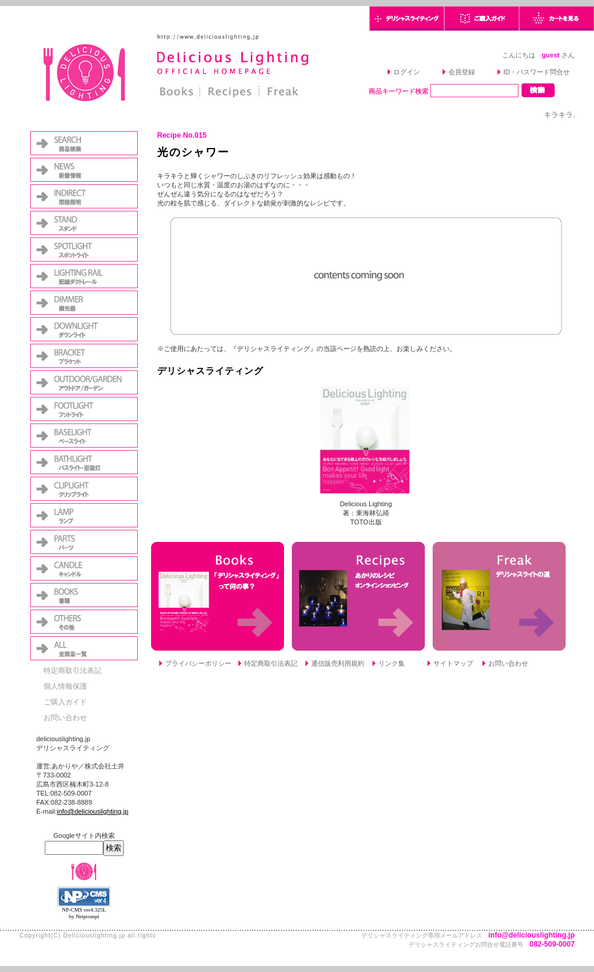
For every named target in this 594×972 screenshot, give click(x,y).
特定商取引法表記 (73, 670)
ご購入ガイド (65, 702)
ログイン (406, 72)
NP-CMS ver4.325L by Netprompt (84, 913)
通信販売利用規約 (337, 663)
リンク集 (391, 663)
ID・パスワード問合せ (536, 72)
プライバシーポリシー (198, 663)
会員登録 (461, 72)
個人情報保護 (65, 686)
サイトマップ (453, 663)
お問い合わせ (65, 717)
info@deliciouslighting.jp (92, 811)
